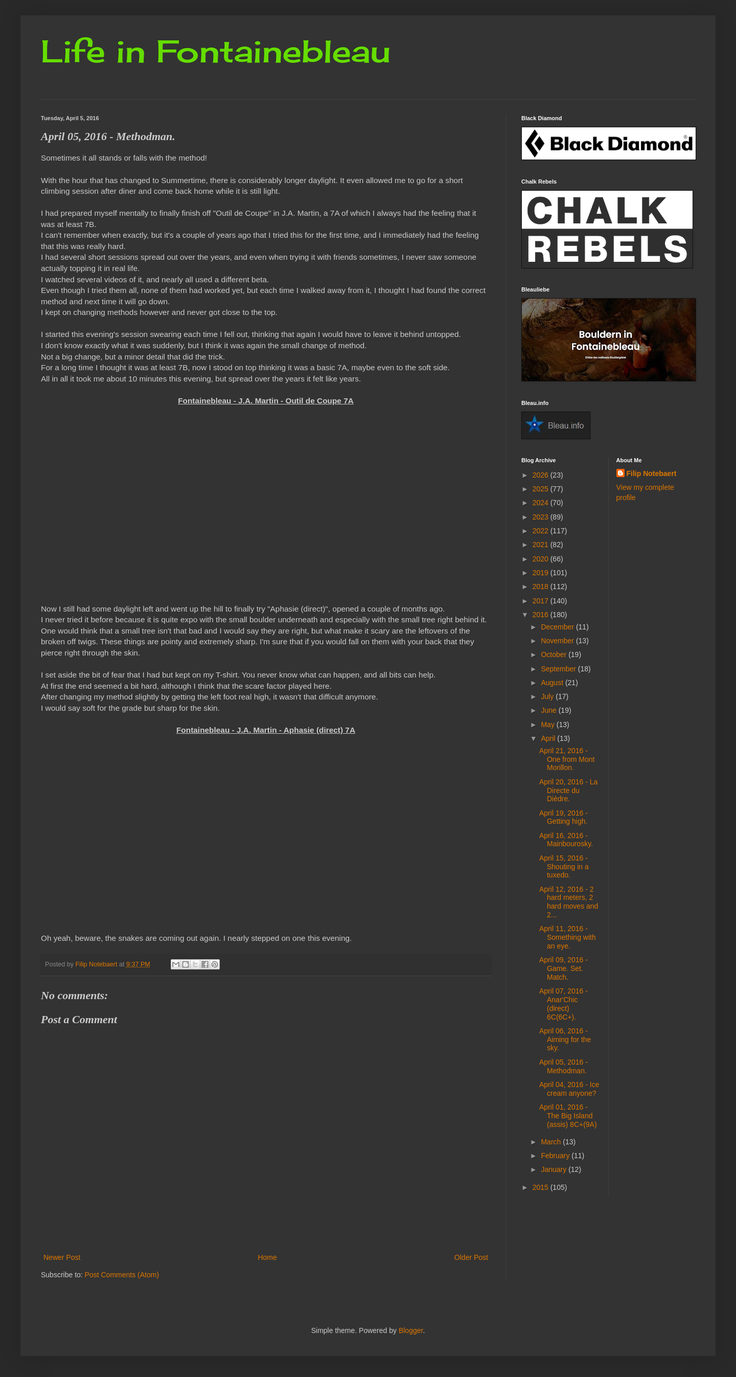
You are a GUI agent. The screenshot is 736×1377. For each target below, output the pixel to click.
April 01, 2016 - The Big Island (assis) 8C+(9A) (568, 1115)
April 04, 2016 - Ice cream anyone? (569, 1088)
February (556, 1156)
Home (267, 1257)
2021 (541, 544)
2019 (541, 573)
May (548, 724)
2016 (541, 615)
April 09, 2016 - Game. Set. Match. (563, 968)
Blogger (411, 1330)
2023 (541, 517)
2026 (541, 475)
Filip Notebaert (652, 473)
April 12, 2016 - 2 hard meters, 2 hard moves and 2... (568, 902)
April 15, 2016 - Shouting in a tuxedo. (564, 866)
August (553, 683)
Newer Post (61, 1257)
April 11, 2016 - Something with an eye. (567, 937)
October (554, 654)
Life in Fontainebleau (215, 51)
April (549, 738)
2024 (541, 503)
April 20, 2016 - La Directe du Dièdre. (568, 790)
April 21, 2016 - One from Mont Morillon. (566, 759)
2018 (541, 586)
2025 (541, 489)
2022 (541, 531)
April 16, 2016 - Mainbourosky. (566, 839)
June (549, 710)
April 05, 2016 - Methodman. (563, 1066)
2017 (541, 601)
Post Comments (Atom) (122, 1275)
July (548, 696)
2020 (541, 559)
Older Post (471, 1257)
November (558, 641)
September (559, 669)
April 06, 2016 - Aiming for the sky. (565, 1039)
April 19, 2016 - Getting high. (563, 817)
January (554, 1169)
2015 (541, 1187)
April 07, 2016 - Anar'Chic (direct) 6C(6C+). (563, 1004)
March (552, 1142)
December (558, 627)
